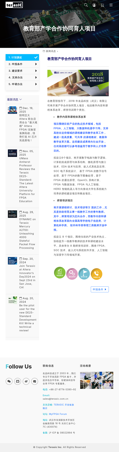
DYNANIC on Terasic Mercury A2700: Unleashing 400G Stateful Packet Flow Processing (27, 230)
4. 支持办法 (15, 77)
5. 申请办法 (14, 84)
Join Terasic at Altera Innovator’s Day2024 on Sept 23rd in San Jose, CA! (27, 273)
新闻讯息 (51, 51)
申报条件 (100, 289)
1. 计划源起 (14, 57)
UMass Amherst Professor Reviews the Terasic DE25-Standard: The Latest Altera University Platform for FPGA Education (27, 176)
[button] (9, 381)
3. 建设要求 (14, 70)
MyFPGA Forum (58, 414)
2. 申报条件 (14, 64)
